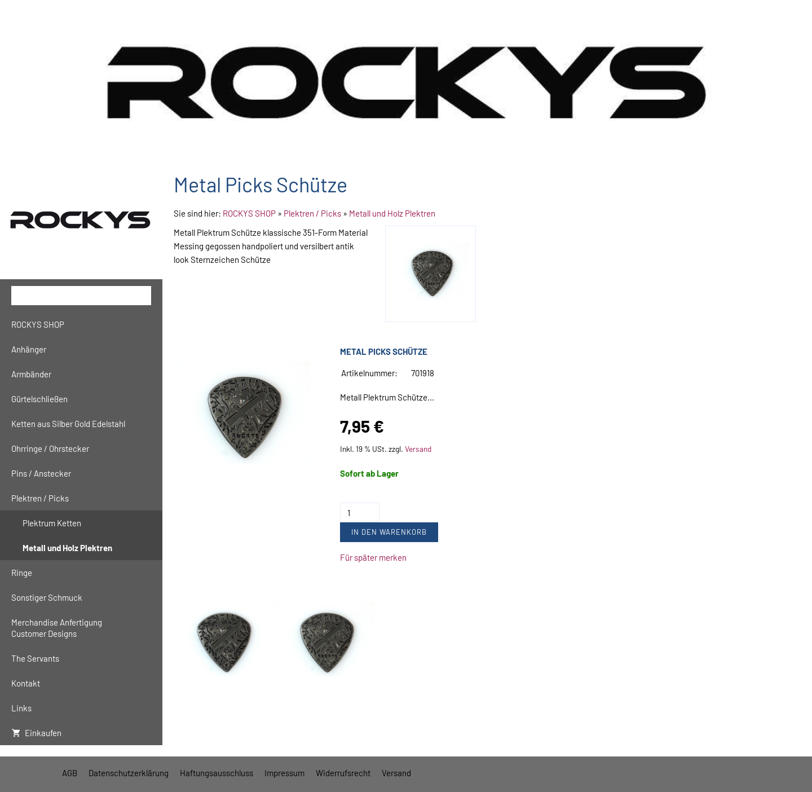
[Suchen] (81, 295)
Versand (418, 449)
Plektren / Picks (312, 213)
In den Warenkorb (389, 531)
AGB (69, 773)
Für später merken (373, 557)
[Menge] (359, 512)
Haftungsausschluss (216, 773)
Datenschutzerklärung (129, 773)
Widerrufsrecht (343, 773)
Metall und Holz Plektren (392, 213)
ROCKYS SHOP (249, 213)
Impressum (284, 773)
